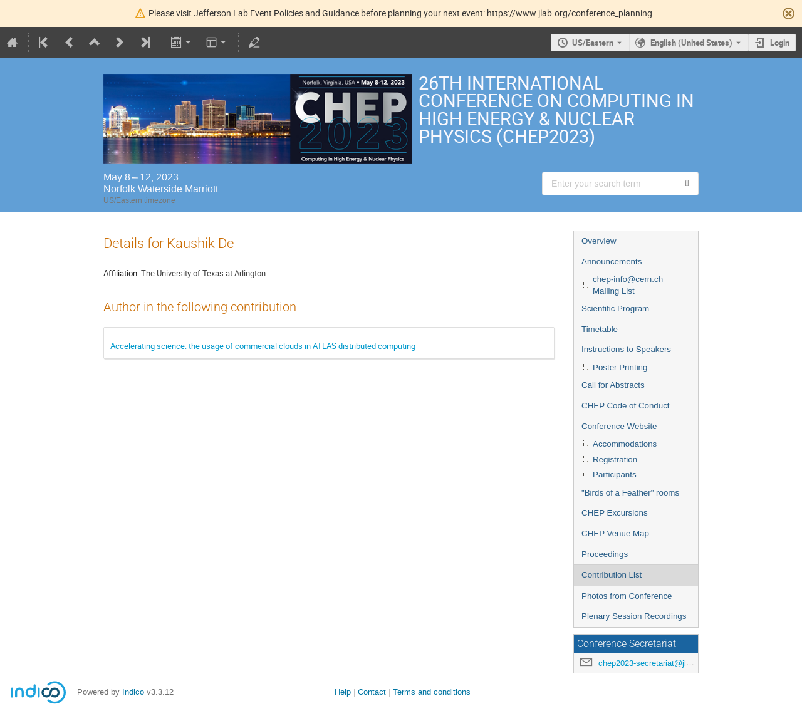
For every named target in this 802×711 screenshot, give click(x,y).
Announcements (611, 261)
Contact (372, 692)
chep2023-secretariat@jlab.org (653, 663)
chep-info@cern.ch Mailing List (628, 285)
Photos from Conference (626, 596)
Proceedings (604, 554)
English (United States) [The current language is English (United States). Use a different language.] (691, 42)
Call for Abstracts (613, 385)
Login (779, 42)
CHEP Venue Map (615, 533)
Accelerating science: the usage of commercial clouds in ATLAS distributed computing (262, 345)
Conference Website (619, 426)
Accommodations (625, 444)
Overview (599, 241)
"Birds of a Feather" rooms (630, 492)
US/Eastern (592, 42)
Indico (133, 692)
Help (343, 692)
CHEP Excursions (614, 512)
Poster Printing (620, 367)
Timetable (599, 329)
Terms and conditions (432, 692)
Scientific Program (615, 308)
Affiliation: (121, 273)
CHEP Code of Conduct (625, 405)
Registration (615, 459)
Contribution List (611, 574)
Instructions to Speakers (626, 349)
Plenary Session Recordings (633, 616)
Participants (615, 474)
